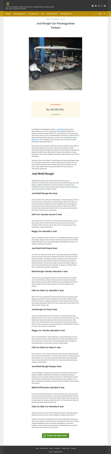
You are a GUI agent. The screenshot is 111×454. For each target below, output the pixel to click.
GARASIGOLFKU (58, 451)
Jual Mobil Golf (34, 11)
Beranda (9, 11)
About (51, 447)
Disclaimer (57, 447)
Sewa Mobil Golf (53, 11)
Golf (44, 11)
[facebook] (91, 4)
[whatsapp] (100, 4)
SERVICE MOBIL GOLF (21, 11)
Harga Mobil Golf (67, 11)
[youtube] (94, 4)
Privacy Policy (65, 447)
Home (37, 447)
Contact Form (44, 447)
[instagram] (97, 4)
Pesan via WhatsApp (57, 434)
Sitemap (73, 447)
